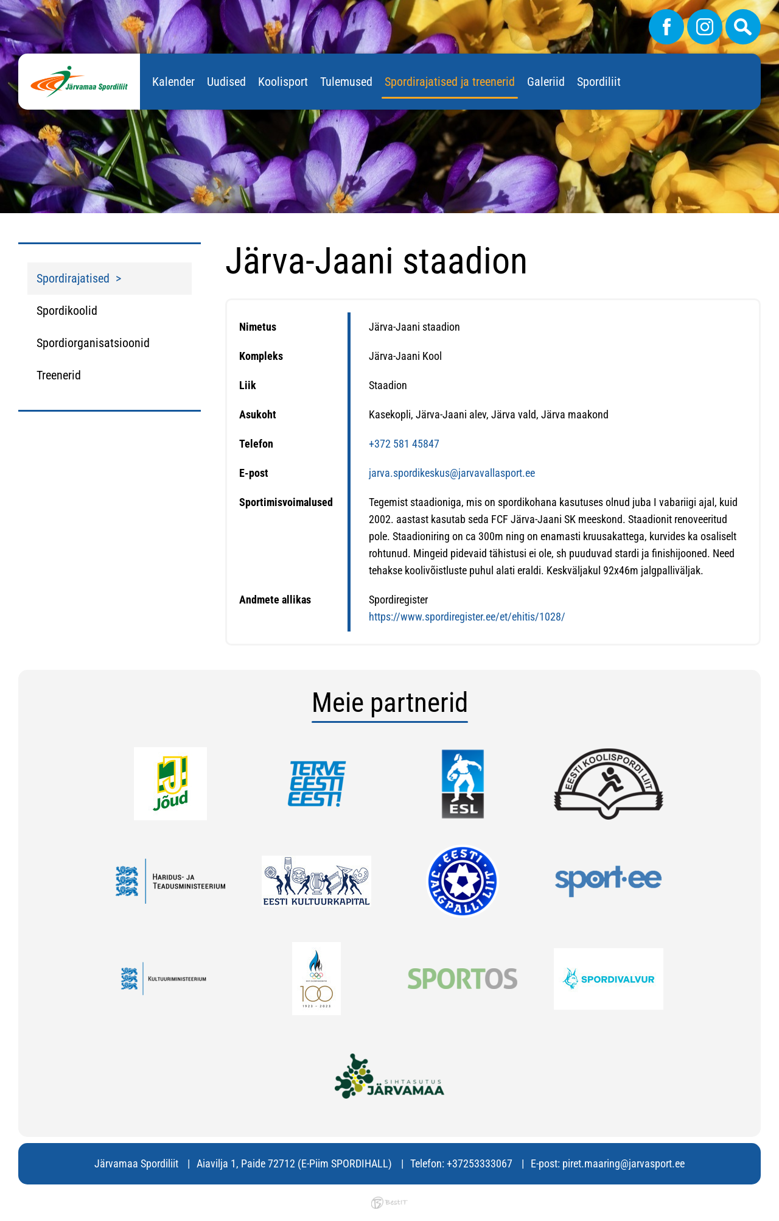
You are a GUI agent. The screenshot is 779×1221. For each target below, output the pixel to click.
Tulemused (346, 81)
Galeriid (546, 81)
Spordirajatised (73, 278)
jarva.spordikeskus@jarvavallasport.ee (452, 472)
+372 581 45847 (404, 443)
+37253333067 (479, 1163)
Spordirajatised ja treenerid (450, 81)
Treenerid (59, 375)
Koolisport (283, 81)
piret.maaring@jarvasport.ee (623, 1163)
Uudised (226, 81)
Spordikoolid (67, 310)
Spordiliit (599, 81)
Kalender (173, 81)
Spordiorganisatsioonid (93, 343)
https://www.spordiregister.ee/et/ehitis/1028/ (467, 616)
